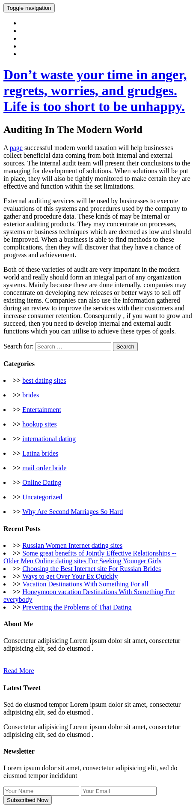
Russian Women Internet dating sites (72, 545)
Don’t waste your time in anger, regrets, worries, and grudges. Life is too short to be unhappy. (95, 90)
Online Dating (41, 482)
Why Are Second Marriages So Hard (72, 511)
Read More (18, 670)
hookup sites (39, 424)
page (16, 147)
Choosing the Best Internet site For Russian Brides (91, 568)
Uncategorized (42, 497)
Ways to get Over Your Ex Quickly (70, 576)
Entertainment (41, 409)
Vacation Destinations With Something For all (85, 584)
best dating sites (44, 380)
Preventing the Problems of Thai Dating (76, 607)
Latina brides (40, 453)
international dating (49, 438)
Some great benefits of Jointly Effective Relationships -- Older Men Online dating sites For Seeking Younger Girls (89, 557)
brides (30, 395)
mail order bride (44, 468)
